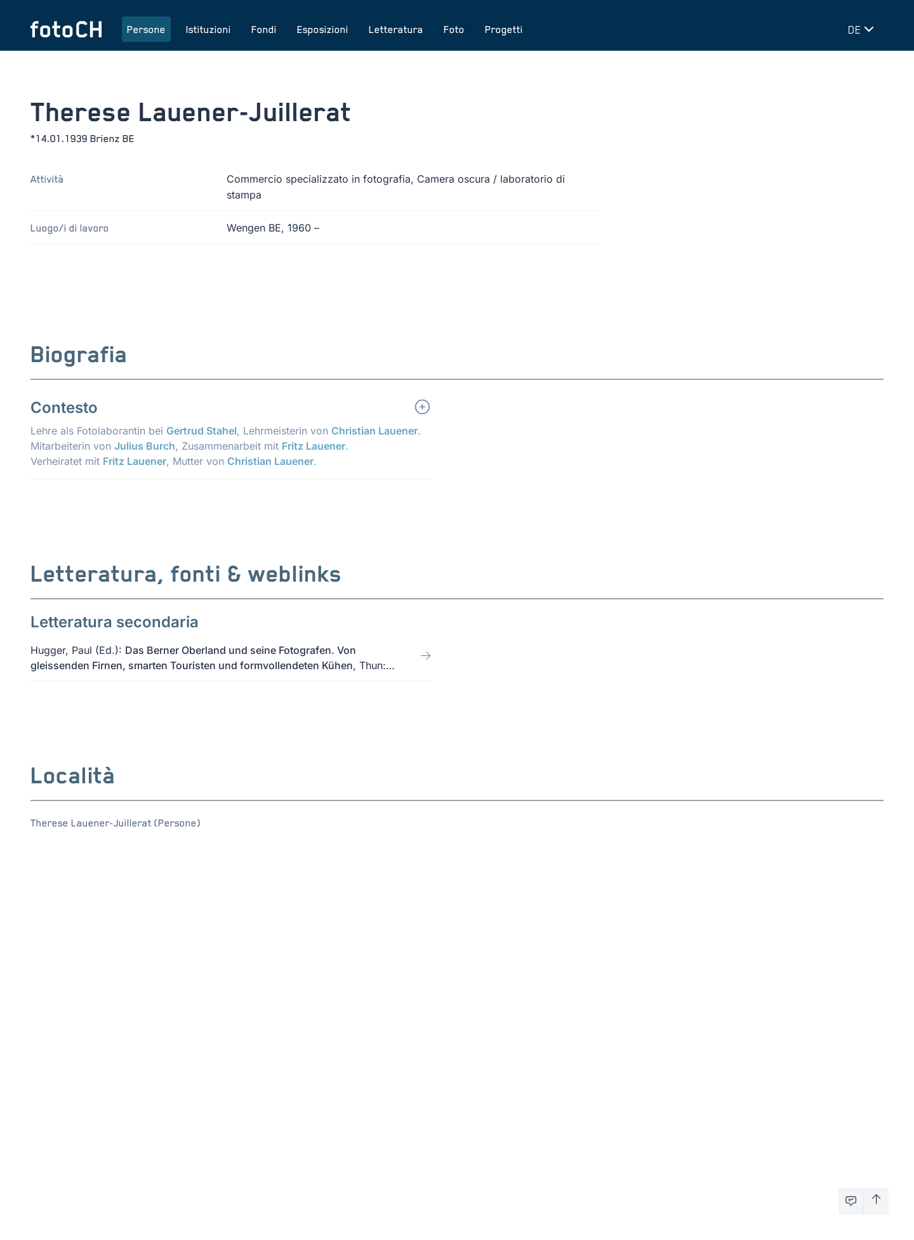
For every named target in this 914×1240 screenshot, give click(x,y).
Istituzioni (208, 29)
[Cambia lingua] (863, 29)
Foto (454, 29)
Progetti (504, 29)
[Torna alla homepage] (66, 29)
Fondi (264, 29)
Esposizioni (322, 29)
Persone (146, 29)
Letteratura (396, 29)
